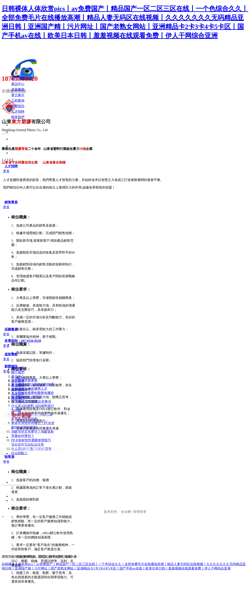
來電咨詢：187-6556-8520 (23, 341)
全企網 (126, 511)
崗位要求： (21, 289)
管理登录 (139, 511)
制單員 (9, 456)
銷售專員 (11, 202)
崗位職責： (21, 217)
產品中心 (17, 376)
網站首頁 (17, 368)
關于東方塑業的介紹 (26, 397)
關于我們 (17, 372)
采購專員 (11, 329)
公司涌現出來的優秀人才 (29, 388)
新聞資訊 (11, 366)
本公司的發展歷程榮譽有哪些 (32, 393)
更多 (6, 171)
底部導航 (11, 354)
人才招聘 (11, 166)
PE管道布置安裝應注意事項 (31, 401)
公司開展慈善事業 (24, 380)
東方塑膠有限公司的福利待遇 (32, 384)
